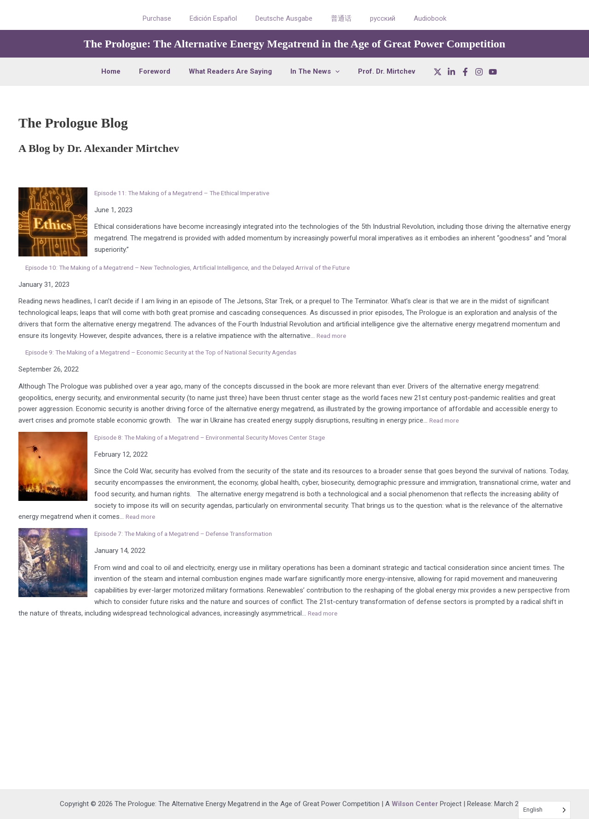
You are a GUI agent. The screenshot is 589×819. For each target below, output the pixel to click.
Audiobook (418, 18)
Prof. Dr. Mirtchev (377, 71)
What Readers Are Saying (230, 71)
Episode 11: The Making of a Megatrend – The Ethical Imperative (191, 193)
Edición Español (220, 18)
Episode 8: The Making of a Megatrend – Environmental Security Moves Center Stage (222, 437)
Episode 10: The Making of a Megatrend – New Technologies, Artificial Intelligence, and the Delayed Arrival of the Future (205, 267)
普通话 (339, 18)
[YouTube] (481, 72)
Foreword (159, 71)
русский (375, 18)
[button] (330, 71)
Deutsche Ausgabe (286, 18)
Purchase (168, 18)
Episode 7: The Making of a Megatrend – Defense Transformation (193, 533)
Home (120, 71)
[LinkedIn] (440, 72)
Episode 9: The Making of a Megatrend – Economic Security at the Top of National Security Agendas (176, 352)
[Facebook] (454, 72)
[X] (426, 72)
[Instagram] (467, 72)
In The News (310, 71)
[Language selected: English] (544, 810)
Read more (333, 335)
